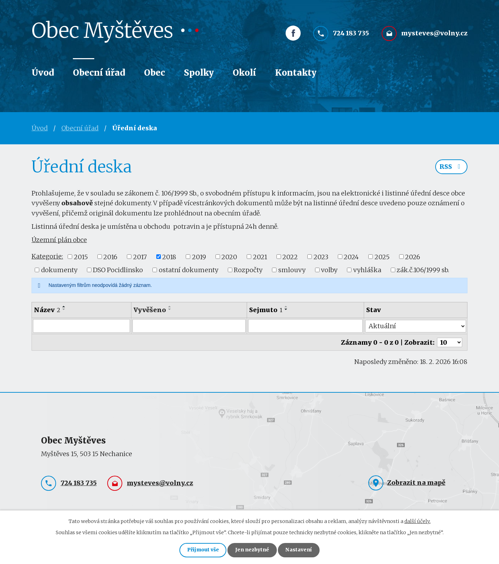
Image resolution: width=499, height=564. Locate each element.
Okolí (244, 72)
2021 (260, 257)
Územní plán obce (59, 240)
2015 (81, 257)
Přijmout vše (202, 550)
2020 (229, 257)
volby (329, 270)
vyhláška (367, 270)
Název (47, 310)
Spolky (199, 72)
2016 (110, 257)
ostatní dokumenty (188, 270)
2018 (169, 257)
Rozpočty (248, 270)
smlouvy (292, 270)
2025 (382, 257)
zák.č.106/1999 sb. (423, 270)
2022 (290, 257)
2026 (412, 257)
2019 (199, 257)
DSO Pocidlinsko (118, 270)
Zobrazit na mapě (416, 482)
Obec (154, 72)
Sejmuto (265, 310)
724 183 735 (351, 34)
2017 (140, 257)
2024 (351, 257)
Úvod (43, 72)
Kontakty (295, 72)
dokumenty (59, 270)
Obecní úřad (99, 72)
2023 (321, 257)
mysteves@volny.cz (434, 34)
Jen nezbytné (252, 550)
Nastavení (300, 550)
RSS (451, 167)
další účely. (417, 520)
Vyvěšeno (150, 310)
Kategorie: (47, 256)
